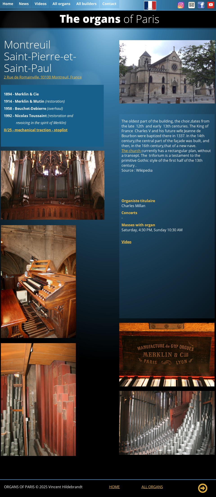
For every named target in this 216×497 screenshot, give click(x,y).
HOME (114, 486)
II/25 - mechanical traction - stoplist (36, 129)
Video (126, 241)
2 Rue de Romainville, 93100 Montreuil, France (43, 77)
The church (132, 150)
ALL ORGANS (152, 486)
